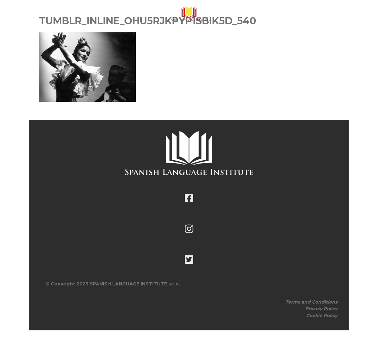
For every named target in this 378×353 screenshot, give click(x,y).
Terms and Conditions (311, 302)
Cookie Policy (321, 315)
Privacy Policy (321, 309)
